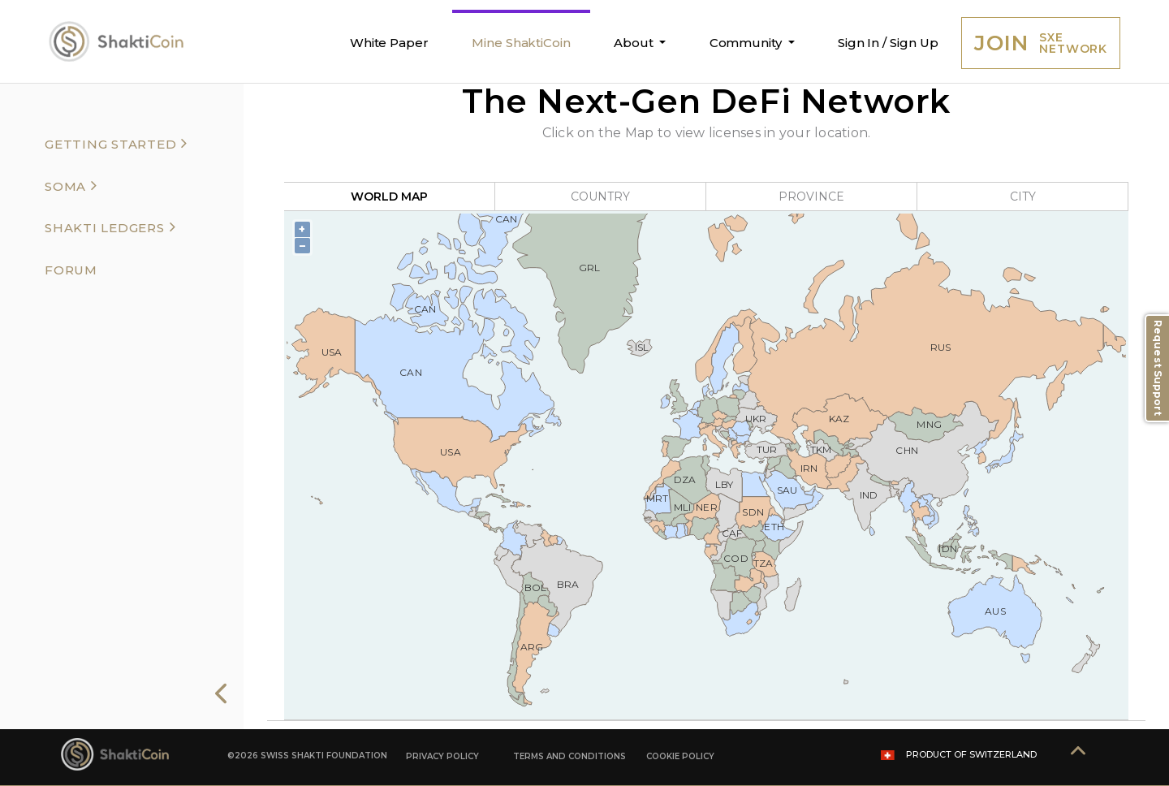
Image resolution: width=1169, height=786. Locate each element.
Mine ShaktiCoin (521, 42)
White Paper (389, 42)
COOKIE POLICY (680, 756)
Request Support (1158, 368)
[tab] (125, 143)
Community (747, 42)
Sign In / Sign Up (888, 42)
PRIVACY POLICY (442, 756)
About (635, 42)
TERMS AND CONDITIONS (569, 756)
